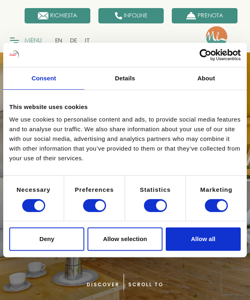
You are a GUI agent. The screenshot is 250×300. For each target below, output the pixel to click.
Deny (47, 238)
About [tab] (206, 78)
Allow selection (125, 238)
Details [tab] (125, 78)
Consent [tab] (43, 78)
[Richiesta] (57, 15)
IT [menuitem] (87, 40)
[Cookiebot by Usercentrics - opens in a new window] (205, 55)
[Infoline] (131, 15)
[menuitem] (58, 40)
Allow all (203, 238)
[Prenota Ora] (204, 15)
